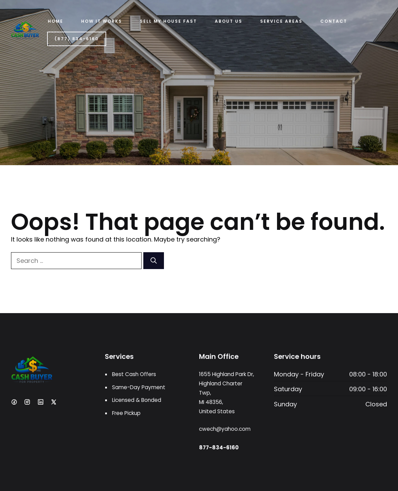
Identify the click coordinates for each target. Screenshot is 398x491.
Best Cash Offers (134, 374)
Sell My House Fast (168, 21)
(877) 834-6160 (77, 39)
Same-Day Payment (138, 387)
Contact (333, 21)
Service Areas (281, 21)
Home (55, 21)
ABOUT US (228, 21)
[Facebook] (14, 402)
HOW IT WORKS (101, 21)
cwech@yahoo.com (225, 429)
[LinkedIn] (40, 402)
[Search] (153, 260)
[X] (54, 402)
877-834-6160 (219, 447)
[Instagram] (27, 402)
